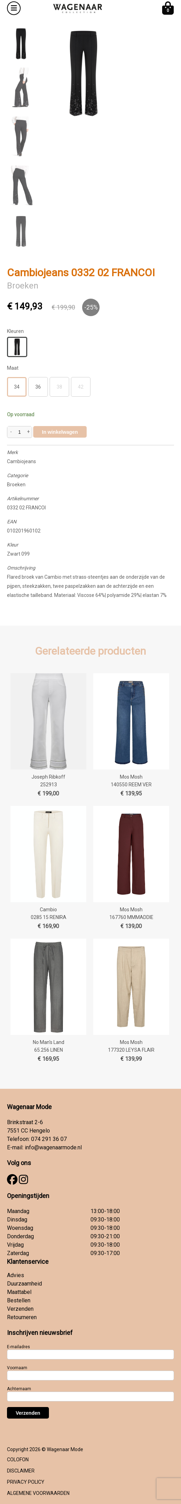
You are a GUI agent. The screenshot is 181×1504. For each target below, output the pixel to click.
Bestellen (18, 1300)
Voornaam (17, 1367)
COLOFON (18, 1459)
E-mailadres (18, 1346)
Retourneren (22, 1317)
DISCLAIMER (21, 1471)
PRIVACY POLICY (25, 1482)
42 (81, 387)
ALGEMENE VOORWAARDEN (38, 1493)
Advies (15, 1275)
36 (38, 387)
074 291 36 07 (49, 1139)
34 (17, 387)
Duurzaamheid (24, 1283)
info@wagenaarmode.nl (53, 1147)
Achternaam (19, 1388)
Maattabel (19, 1292)
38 (59, 387)
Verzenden (20, 1308)
